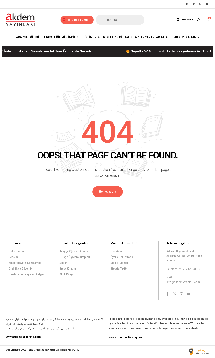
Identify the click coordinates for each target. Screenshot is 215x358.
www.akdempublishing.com (23, 336)
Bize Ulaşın (187, 19)
